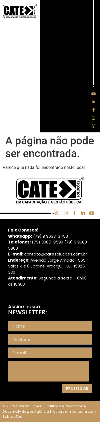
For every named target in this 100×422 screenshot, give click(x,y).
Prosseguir (77, 388)
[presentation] (48, 371)
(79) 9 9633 (44, 236)
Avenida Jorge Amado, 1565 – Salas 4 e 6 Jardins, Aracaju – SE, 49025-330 (48, 266)
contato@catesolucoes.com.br (55, 254)
